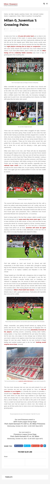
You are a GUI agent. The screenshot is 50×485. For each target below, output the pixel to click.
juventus (22, 14)
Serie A (6, 16)
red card (35, 14)
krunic (27, 14)
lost (31, 14)
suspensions (13, 16)
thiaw (19, 16)
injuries (17, 14)
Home (6, 14)
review (41, 14)
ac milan (11, 14)
